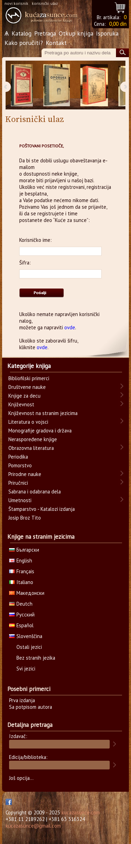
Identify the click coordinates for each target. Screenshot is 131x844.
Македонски (26, 593)
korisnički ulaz (45, 3)
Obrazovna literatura (31, 448)
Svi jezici (25, 668)
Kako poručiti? (24, 43)
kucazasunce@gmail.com (33, 825)
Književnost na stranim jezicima (43, 413)
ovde (69, 327)
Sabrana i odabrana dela (34, 491)
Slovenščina (25, 636)
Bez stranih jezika (35, 657)
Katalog (21, 33)
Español (21, 625)
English (20, 560)
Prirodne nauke (24, 474)
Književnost (21, 404)
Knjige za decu (24, 395)
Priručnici (18, 482)
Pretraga (45, 33)
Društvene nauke (27, 387)
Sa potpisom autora (30, 707)
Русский (22, 614)
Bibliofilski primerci (28, 378)
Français (21, 571)
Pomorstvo (20, 465)
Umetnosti (19, 500)
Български (24, 549)
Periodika (18, 456)
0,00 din (117, 24)
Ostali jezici (29, 647)
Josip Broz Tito (24, 517)
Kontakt (56, 43)
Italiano (21, 582)
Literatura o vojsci (28, 422)
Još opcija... (21, 778)
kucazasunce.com (80, 812)
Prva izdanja (22, 700)
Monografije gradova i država (40, 430)
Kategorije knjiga (29, 366)
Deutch (20, 603)
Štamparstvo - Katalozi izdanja (41, 509)
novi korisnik (16, 3)
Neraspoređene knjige (32, 439)
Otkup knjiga (76, 33)
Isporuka (107, 33)
